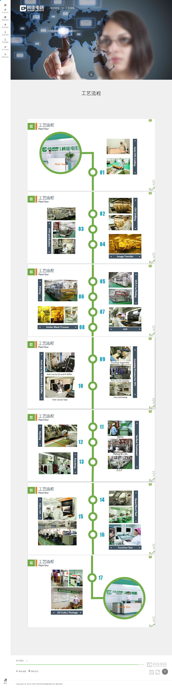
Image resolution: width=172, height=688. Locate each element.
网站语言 (5, 55)
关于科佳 (5, 48)
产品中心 (5, 11)
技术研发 (5, 26)
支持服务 (5, 41)
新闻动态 (5, 18)
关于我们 (20, 661)
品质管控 (5, 33)
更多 (5, 683)
